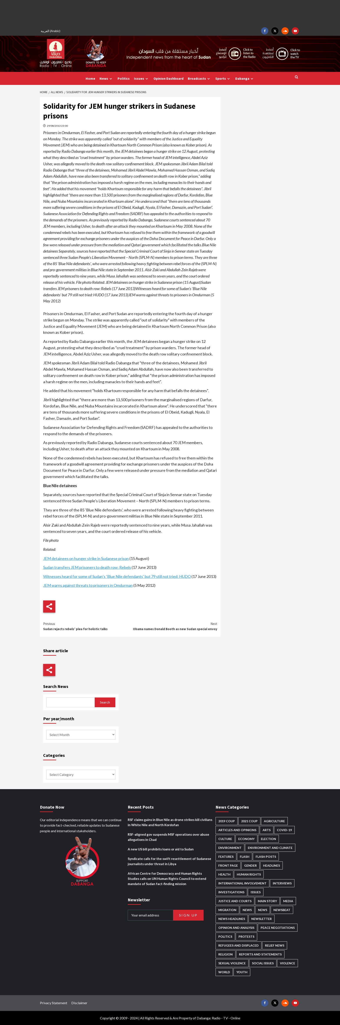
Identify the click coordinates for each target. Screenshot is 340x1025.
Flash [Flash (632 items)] (244, 856)
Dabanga (244, 78)
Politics (124, 78)
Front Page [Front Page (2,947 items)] (228, 865)
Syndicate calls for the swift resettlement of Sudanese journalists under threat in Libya (169, 861)
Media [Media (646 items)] (288, 901)
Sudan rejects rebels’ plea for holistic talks (86, 626)
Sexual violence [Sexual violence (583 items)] (232, 963)
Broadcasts (199, 78)
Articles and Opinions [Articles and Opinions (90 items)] (237, 830)
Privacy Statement (53, 1003)
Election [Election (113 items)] (268, 839)
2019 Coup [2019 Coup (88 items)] (226, 821)
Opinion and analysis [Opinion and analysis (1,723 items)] (236, 927)
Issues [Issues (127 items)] (256, 892)
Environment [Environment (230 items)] (230, 848)
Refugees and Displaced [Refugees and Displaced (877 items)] (238, 945)
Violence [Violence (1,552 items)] (287, 963)
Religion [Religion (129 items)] (225, 954)
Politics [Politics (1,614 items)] (225, 936)
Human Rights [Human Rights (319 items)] (249, 874)
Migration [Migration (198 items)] (227, 910)
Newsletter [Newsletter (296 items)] (261, 919)
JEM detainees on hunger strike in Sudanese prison (86, 558)
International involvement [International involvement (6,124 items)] (242, 883)
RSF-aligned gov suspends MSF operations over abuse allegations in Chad (168, 837)
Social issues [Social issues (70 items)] (263, 963)
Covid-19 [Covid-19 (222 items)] (284, 830)
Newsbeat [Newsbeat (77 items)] (281, 910)
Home (90, 78)
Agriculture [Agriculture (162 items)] (274, 821)
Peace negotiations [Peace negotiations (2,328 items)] (278, 927)
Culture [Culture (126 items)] (225, 839)
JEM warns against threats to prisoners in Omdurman (88, 585)
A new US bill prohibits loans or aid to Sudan (161, 849)
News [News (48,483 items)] (247, 910)
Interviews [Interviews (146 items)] (282, 883)
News (106, 78)
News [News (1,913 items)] (262, 910)
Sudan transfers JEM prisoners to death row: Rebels (87, 567)
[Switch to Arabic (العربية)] (51, 31)
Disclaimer (79, 1003)
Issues (141, 78)
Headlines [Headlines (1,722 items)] (271, 865)
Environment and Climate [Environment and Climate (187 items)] (270, 848)
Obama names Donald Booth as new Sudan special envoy (173, 626)
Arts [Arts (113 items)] (267, 830)
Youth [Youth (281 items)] (241, 972)
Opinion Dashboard (168, 78)
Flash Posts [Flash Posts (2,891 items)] (266, 856)
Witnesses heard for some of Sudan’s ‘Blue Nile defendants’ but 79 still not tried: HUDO (117, 576)
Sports (223, 78)
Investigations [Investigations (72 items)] (231, 892)
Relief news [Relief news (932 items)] (274, 945)
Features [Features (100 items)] (226, 856)
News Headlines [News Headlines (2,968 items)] (231, 919)
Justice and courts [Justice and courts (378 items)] (235, 901)
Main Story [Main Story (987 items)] (267, 901)
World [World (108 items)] (224, 972)
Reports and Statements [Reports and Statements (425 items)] (260, 954)
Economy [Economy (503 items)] (246, 839)
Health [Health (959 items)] (224, 874)
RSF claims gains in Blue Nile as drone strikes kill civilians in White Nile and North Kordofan (170, 822)
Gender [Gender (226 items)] (250, 865)
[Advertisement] (170, 13)
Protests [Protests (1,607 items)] (246, 936)
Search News (55, 686)
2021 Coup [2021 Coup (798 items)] (249, 821)
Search (105, 702)
